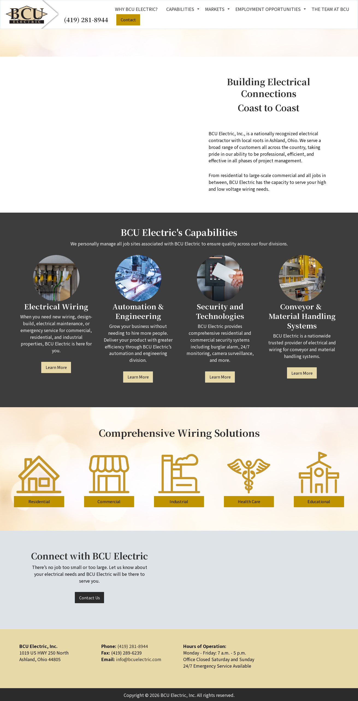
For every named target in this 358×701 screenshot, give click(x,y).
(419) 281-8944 (86, 19)
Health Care (249, 501)
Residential (39, 501)
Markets (214, 9)
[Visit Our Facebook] (269, 654)
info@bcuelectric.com (138, 659)
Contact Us (89, 597)
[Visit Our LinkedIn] (278, 654)
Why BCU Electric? (136, 9)
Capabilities (180, 9)
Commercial (108, 501)
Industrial (179, 501)
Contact (128, 19)
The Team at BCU (330, 9)
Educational (318, 501)
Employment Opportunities (268, 9)
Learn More (56, 367)
